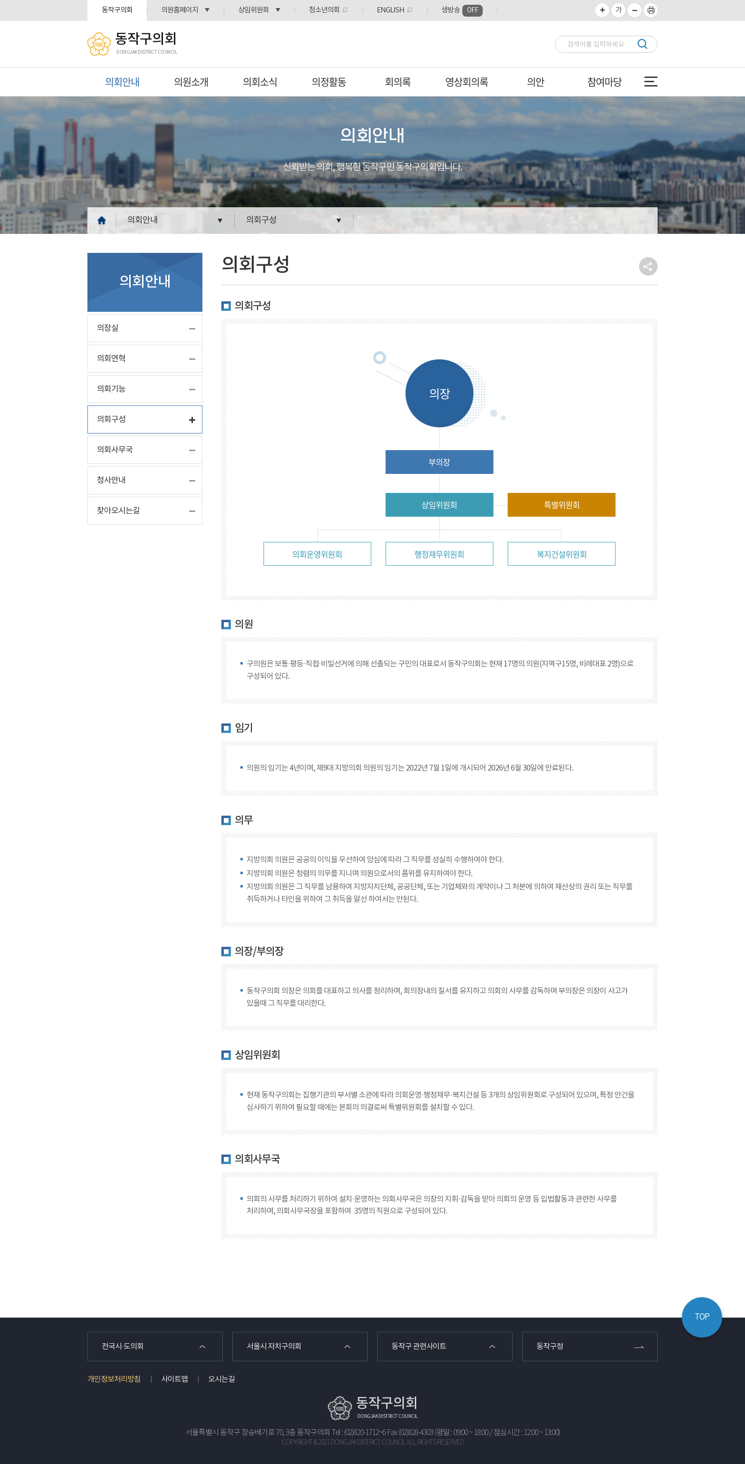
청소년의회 (324, 10)
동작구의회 (117, 10)
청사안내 (111, 480)
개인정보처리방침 (114, 1379)
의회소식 (260, 81)
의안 (535, 81)
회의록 (398, 81)
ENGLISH (390, 10)
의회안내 (122, 81)
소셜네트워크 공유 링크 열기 (648, 266)
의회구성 (261, 220)
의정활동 (329, 81)
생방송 (462, 11)
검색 (642, 44)
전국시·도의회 (122, 1346)
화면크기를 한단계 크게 (602, 10)
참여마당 (604, 81)
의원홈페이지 (179, 10)
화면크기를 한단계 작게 (634, 10)
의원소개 (191, 81)
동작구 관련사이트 (419, 1346)
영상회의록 (466, 81)
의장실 (107, 328)
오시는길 (221, 1379)
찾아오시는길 (118, 511)
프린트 (651, 10)
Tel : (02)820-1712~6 (358, 1433)
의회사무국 (115, 450)
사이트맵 (174, 1379)
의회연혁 (111, 359)
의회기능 (111, 389)
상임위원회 (253, 10)
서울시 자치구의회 (274, 1346)
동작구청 (549, 1346)
